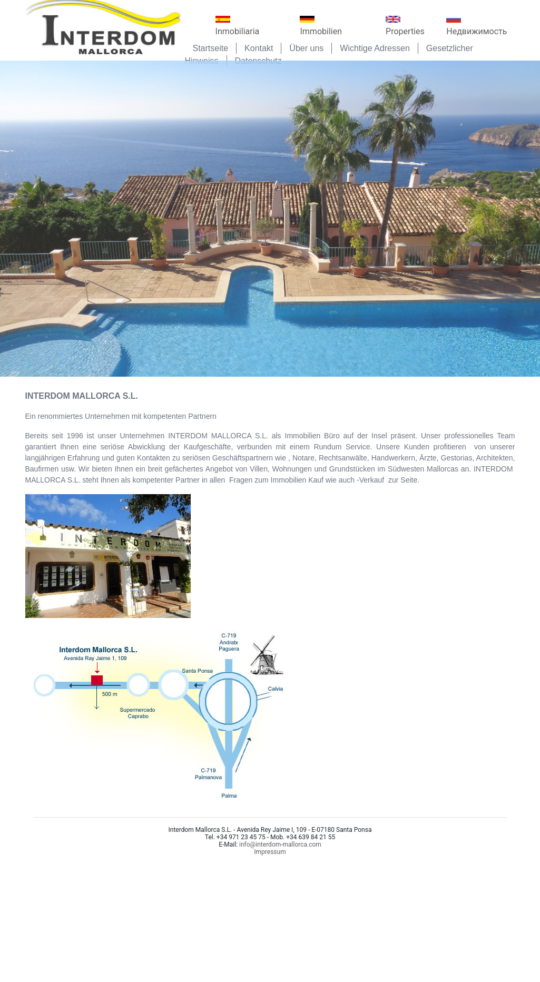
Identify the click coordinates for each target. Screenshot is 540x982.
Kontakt (258, 48)
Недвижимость (476, 26)
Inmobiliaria (237, 26)
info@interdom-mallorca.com (280, 844)
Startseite (211, 48)
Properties (405, 26)
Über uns (306, 48)
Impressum (270, 852)
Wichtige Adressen (375, 48)
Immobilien (321, 26)
